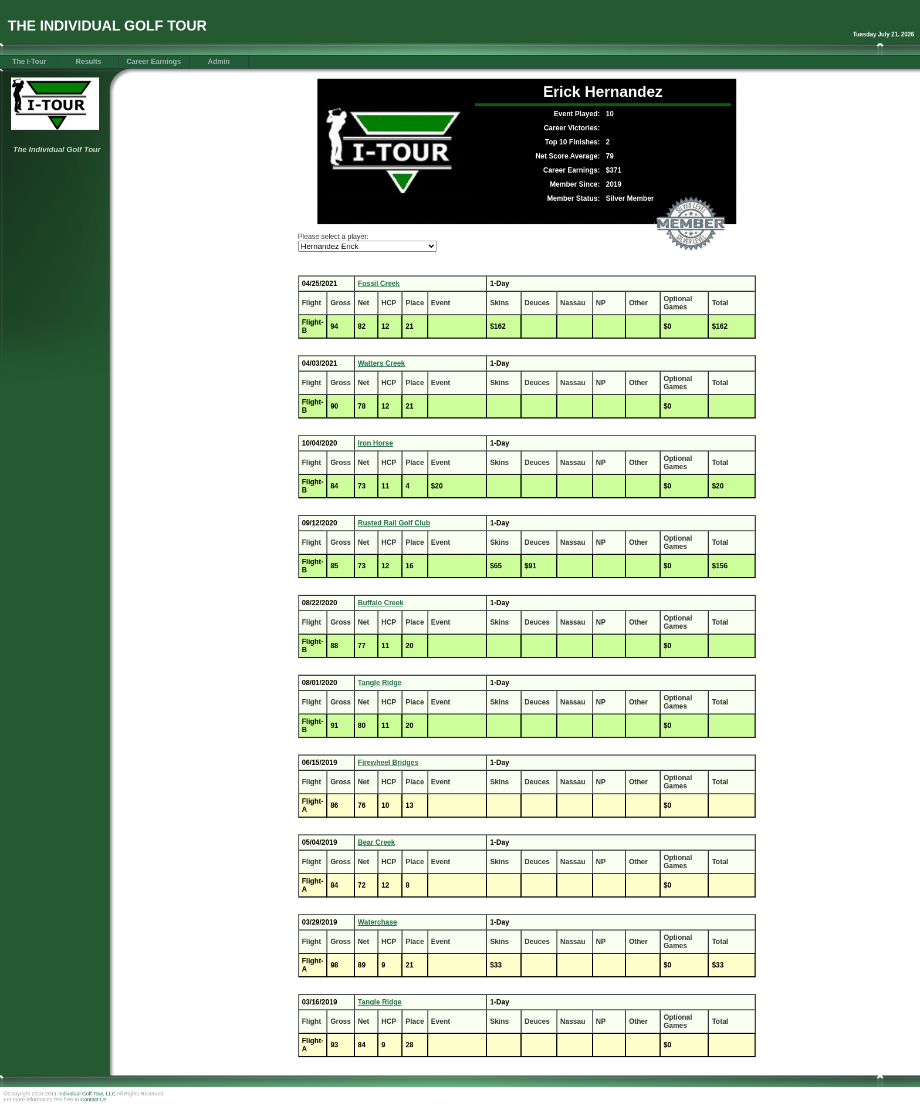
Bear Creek (376, 842)
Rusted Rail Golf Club (394, 523)
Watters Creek (381, 363)
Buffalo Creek (381, 603)
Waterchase (377, 922)
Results (88, 62)
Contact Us (93, 1099)
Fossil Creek (379, 283)
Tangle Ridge (379, 683)
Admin (218, 62)
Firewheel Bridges (388, 762)
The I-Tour (29, 62)
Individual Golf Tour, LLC (87, 1094)
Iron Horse (375, 443)
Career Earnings (154, 62)
